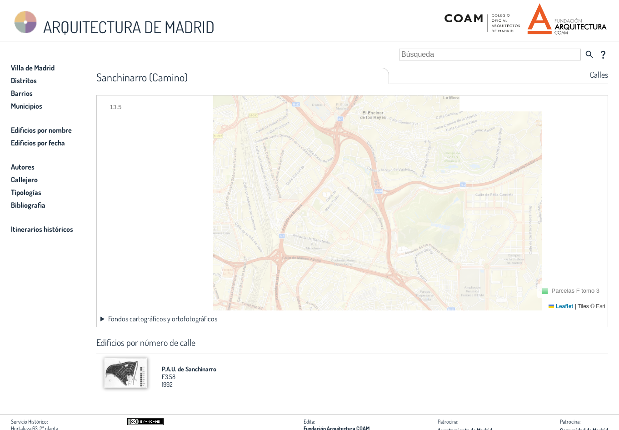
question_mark (603, 54)
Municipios (26, 105)
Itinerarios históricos (42, 229)
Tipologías (26, 192)
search (589, 54)
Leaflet (561, 306)
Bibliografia (28, 205)
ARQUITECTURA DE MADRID (113, 23)
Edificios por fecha (38, 142)
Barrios (22, 93)
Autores (23, 166)
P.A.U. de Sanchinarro (189, 369)
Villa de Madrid (33, 67)
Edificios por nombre (41, 130)
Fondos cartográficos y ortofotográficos (162, 318)
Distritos (24, 80)
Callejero (24, 179)
